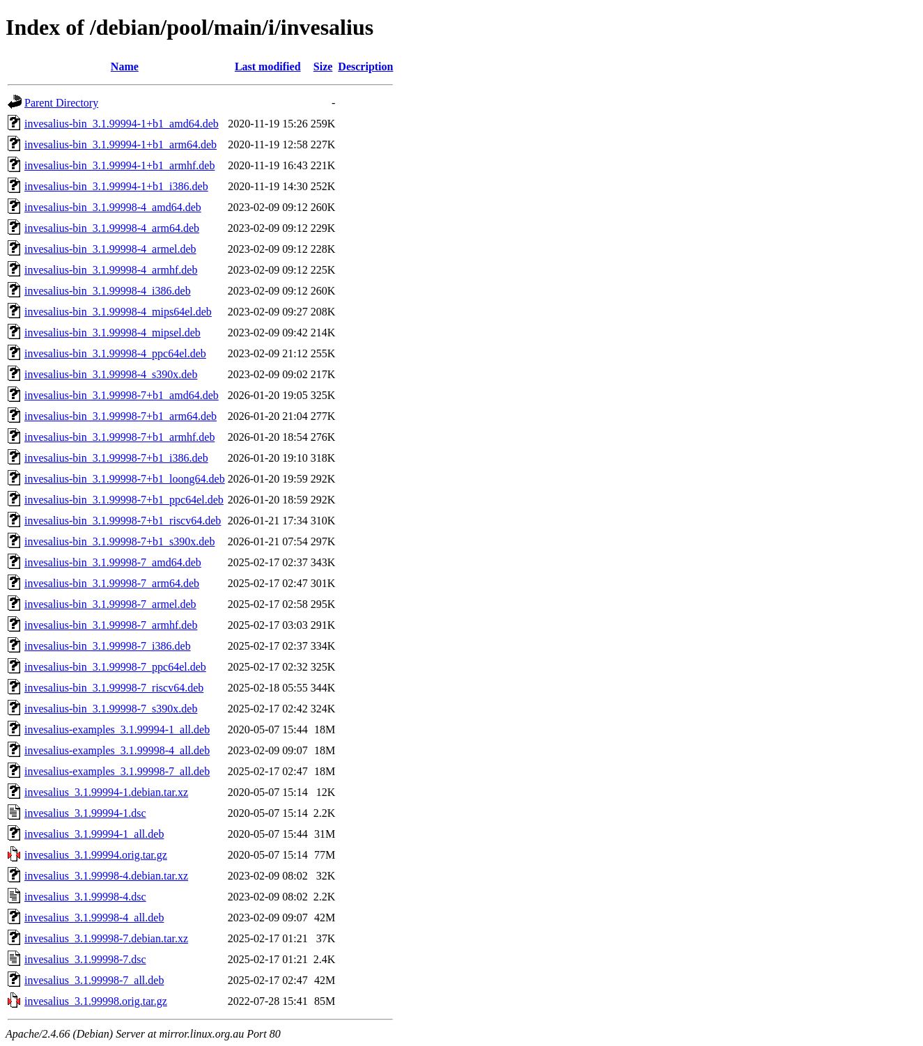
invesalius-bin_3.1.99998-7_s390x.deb (110, 709)
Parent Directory (61, 103)
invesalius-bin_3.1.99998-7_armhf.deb (110, 625)
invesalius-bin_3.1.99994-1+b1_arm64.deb (120, 144)
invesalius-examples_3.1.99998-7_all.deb (117, 771)
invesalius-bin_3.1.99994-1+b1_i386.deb (116, 186)
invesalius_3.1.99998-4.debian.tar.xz (106, 876)
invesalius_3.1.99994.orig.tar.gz (95, 855)
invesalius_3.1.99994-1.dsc (85, 813)
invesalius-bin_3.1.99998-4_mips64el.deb (118, 312)
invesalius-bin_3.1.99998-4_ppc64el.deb (115, 353)
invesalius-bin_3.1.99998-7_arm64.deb (111, 583)
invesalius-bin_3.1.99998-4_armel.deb (110, 249)
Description (365, 66)
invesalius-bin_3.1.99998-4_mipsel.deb (112, 332)
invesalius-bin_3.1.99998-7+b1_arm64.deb (120, 416)
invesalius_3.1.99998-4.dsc (85, 897)
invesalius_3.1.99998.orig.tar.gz (95, 1001)
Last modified (268, 66)
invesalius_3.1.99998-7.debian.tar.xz (106, 938)
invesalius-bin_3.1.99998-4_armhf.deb (110, 270)
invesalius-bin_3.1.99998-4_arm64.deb (111, 228)
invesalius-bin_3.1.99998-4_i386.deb (107, 291)
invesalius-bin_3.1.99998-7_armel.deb (110, 604)
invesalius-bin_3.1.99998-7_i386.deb (107, 646)
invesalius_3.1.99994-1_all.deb (94, 834)
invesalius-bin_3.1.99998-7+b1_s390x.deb (119, 541)
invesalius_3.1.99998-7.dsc (85, 959)
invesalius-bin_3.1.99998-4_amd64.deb (112, 207)
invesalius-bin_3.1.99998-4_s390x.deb (110, 374)
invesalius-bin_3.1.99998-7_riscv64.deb (113, 688)
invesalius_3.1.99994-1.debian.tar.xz (106, 792)
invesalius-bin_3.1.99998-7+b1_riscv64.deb (122, 520)
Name (125, 66)
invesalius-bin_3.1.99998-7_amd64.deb (112, 562)
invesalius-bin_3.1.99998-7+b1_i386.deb (116, 458)
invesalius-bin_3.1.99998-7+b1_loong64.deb (124, 479)
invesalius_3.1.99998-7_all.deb (94, 980)
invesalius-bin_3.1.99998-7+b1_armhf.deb (119, 437)
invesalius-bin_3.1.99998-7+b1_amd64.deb (121, 395)
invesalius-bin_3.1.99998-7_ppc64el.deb (115, 667)
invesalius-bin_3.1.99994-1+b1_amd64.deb (121, 124)
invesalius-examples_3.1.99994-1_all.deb (117, 729)
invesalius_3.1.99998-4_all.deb (94, 917)
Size (323, 66)
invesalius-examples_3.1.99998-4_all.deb (117, 750)
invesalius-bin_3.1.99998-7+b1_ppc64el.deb (124, 500)
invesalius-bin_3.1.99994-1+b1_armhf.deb (119, 165)
